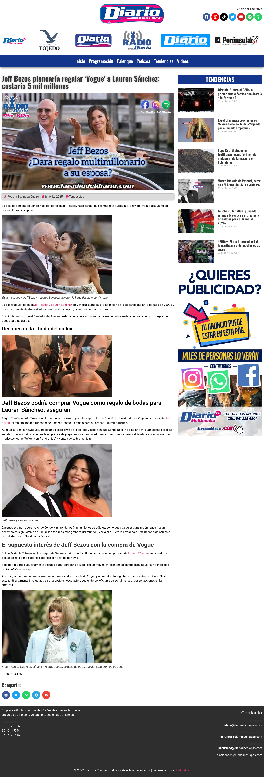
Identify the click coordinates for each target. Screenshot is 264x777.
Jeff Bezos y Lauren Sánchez (53, 305)
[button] (6, 695)
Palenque (125, 61)
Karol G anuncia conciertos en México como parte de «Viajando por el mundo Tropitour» (239, 124)
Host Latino (182, 770)
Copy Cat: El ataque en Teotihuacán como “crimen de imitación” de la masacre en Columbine (237, 156)
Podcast (143, 61)
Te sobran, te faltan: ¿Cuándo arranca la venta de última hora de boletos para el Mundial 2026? (238, 217)
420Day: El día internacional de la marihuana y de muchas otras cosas (239, 245)
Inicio (80, 61)
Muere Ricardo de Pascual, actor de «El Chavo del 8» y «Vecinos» (239, 182)
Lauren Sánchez (138, 553)
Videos (183, 61)
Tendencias (163, 61)
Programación (101, 61)
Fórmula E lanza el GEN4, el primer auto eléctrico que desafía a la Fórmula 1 (240, 93)
